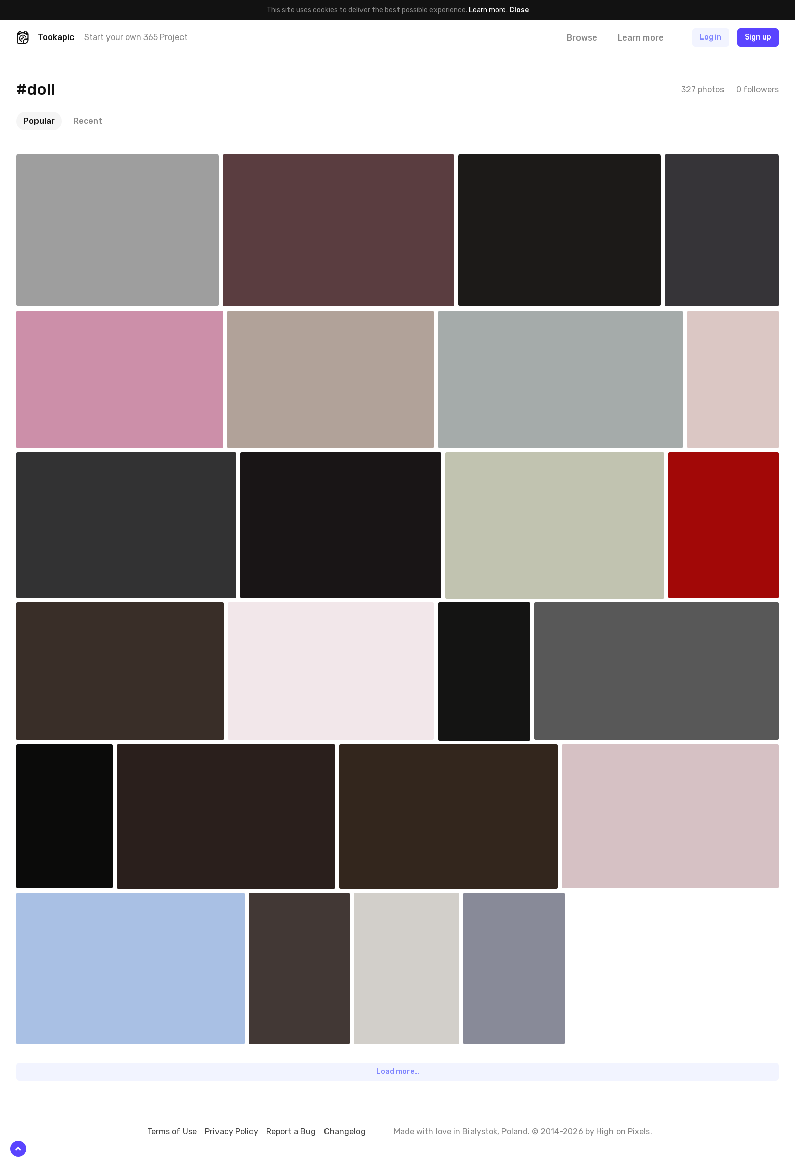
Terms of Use (172, 1131)
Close (519, 10)
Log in (710, 37)
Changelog (345, 1131)
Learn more (487, 10)
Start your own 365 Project (136, 37)
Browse (582, 38)
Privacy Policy (231, 1131)
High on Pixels (623, 1131)
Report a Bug (291, 1131)
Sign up (758, 37)
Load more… (397, 1071)
